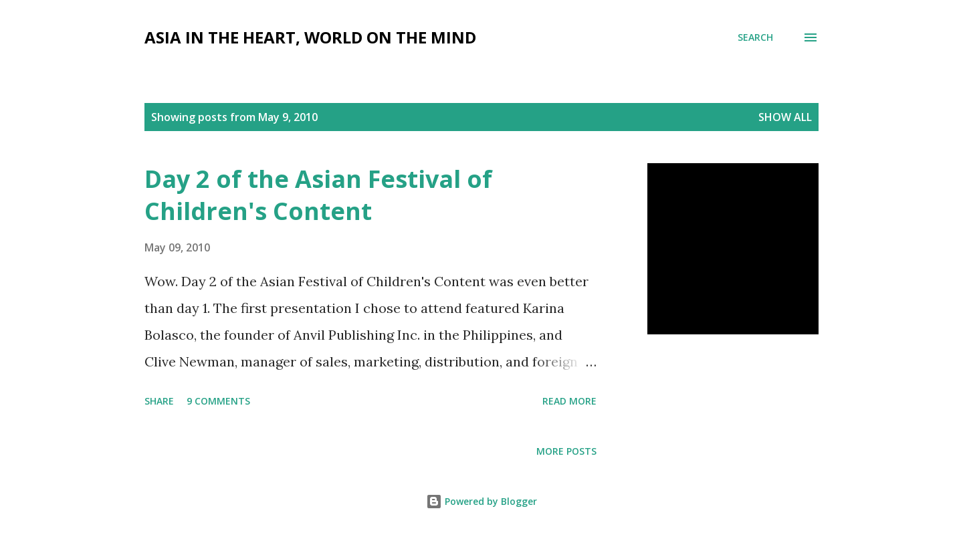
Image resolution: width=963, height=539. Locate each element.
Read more (569, 401)
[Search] (755, 37)
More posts (566, 451)
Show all (785, 117)
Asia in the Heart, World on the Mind (310, 37)
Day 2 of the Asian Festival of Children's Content (318, 195)
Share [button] (159, 401)
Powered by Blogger (481, 501)
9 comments (218, 401)
